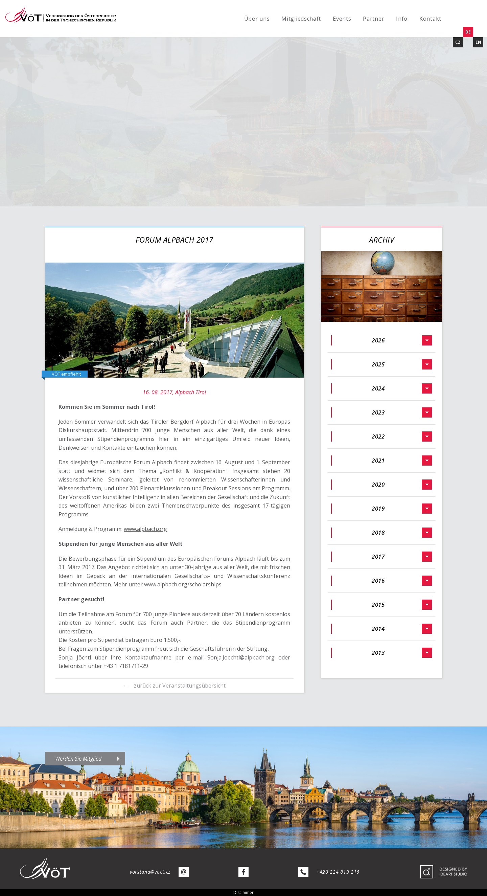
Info (402, 18)
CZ (458, 42)
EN (478, 42)
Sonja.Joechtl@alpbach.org (241, 657)
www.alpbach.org (145, 529)
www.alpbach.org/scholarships (183, 584)
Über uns (257, 18)
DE (468, 32)
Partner (373, 18)
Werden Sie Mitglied (78, 758)
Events (342, 18)
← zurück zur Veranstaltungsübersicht (174, 685)
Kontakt (430, 18)
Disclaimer (243, 892)
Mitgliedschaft (301, 18)
